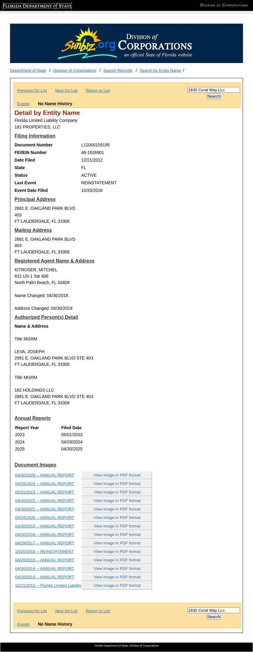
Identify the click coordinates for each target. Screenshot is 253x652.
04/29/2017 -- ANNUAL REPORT (44, 543)
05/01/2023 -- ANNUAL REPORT (44, 492)
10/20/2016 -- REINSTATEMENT (44, 551)
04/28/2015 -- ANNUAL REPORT (44, 560)
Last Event (25, 182)
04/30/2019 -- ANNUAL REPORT (44, 526)
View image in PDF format (117, 475)
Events (23, 104)
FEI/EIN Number (31, 152)
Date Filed (25, 160)
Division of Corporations (74, 70)
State (20, 167)
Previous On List (32, 90)
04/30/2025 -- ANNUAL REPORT (44, 475)
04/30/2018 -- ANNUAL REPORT (44, 534)
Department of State (28, 70)
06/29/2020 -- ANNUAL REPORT (44, 517)
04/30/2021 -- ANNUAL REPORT (44, 509)
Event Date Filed (31, 190)
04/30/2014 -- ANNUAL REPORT (44, 568)
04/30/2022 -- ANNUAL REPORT (44, 500)
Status (21, 175)
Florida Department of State (27, 5)
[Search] (213, 90)
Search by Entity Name (160, 70)
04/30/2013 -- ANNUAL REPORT (44, 577)
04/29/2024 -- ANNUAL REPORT (44, 483)
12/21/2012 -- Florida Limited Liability (48, 585)
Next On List (66, 90)
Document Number (34, 144)
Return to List (98, 90)
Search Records (118, 70)
